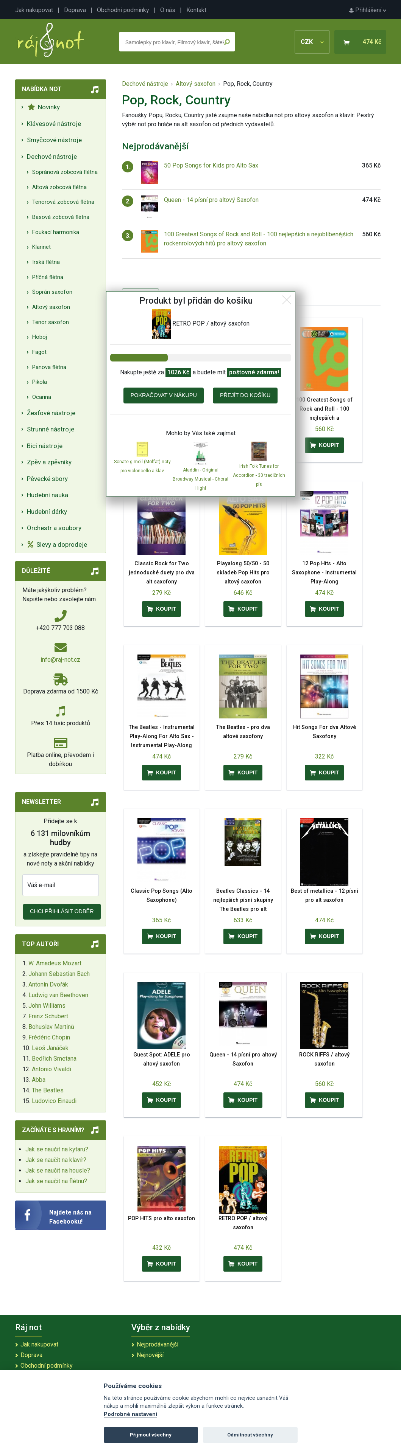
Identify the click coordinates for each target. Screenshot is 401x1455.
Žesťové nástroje (51, 413)
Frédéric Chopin (49, 1037)
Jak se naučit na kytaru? (56, 1149)
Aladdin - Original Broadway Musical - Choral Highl (200, 479)
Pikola (39, 382)
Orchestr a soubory (54, 528)
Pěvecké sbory (47, 478)
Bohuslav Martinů (51, 1026)
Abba (38, 1079)
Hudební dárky (47, 511)
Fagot (39, 352)
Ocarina (41, 397)
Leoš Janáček (50, 1048)
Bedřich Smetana (54, 1058)
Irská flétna (46, 262)
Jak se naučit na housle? (57, 1170)
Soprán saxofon (52, 292)
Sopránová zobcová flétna (65, 172)
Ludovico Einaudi (54, 1100)
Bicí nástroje (44, 446)
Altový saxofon (51, 307)
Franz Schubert (48, 1016)
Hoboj (39, 337)
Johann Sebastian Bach (59, 973)
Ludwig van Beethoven (58, 995)
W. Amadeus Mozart (54, 963)
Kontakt (196, 10)
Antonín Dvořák (48, 984)
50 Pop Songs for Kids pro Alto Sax (211, 165)
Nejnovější (150, 1355)
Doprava (75, 10)
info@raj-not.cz (60, 659)
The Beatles (48, 1090)
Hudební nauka (47, 495)
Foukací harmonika (55, 232)
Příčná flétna (47, 277)
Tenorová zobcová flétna (63, 202)
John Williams (47, 1005)
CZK (312, 41)
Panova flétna (49, 367)
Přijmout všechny (151, 1435)
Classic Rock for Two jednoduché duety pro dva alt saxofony (162, 572)
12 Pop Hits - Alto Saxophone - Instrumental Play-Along (324, 572)
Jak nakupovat (34, 10)
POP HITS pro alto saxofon (161, 1218)
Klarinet (41, 247)
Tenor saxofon (50, 322)
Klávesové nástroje (54, 123)
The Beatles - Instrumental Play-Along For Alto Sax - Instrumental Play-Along (162, 736)
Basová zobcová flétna (60, 217)
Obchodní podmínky (123, 10)
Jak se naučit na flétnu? (56, 1181)
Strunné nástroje (50, 429)
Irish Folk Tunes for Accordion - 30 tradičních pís (259, 475)
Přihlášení (367, 10)
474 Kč (372, 41)
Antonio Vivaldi (51, 1069)
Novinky (44, 107)
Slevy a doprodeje (57, 544)
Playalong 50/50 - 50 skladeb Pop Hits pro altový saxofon (243, 572)
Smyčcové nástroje (54, 140)
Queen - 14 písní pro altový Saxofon (211, 199)
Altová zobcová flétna (59, 187)
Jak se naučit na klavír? (55, 1159)
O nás (167, 10)
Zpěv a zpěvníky (49, 462)
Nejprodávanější (157, 1344)
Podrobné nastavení (130, 1414)
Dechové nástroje (52, 156)
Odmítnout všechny (250, 1435)
